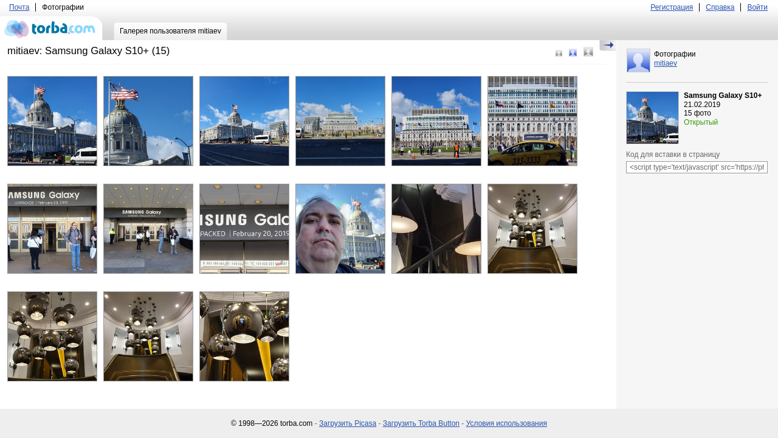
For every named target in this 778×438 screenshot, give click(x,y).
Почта (19, 7)
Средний (573, 53)
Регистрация (671, 7)
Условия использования (506, 423)
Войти (757, 7)
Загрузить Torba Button (421, 423)
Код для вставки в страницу (673, 154)
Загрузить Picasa (347, 423)
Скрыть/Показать (607, 45)
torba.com (51, 28)
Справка (720, 7)
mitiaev (665, 63)
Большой (588, 52)
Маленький (559, 53)
